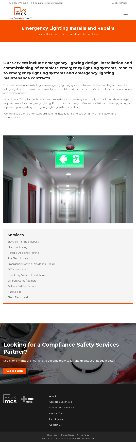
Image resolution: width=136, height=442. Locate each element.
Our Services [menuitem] (56, 413)
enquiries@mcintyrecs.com (47, 3)
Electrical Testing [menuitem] (17, 247)
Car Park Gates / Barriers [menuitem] (22, 280)
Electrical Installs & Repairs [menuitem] (23, 241)
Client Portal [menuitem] (52, 435)
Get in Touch (14, 371)
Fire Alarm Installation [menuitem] (20, 258)
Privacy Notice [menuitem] (67, 435)
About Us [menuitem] (54, 396)
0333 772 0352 (18, 3)
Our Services (52, 34)
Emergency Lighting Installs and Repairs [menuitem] (31, 264)
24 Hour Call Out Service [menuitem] (22, 286)
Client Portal (119, 3)
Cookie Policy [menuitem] (83, 435)
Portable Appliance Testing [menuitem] (23, 252)
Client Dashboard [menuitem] (18, 297)
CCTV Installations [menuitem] (18, 269)
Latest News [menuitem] (56, 419)
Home (40, 34)
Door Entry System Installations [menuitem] (26, 275)
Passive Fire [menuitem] (15, 291)
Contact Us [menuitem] (55, 425)
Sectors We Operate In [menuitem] (61, 408)
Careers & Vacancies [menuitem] (60, 402)
